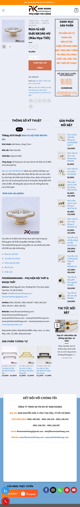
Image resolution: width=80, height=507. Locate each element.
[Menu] (3, 10)
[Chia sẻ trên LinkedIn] (31, 107)
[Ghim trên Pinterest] (49, 101)
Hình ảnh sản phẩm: (13, 193)
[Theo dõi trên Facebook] (46, 490)
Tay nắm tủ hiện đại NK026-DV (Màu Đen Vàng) (44, 370)
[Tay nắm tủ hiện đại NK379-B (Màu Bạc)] (9, 355)
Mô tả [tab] (19, 129)
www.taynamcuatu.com (12, 324)
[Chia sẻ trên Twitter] (40, 101)
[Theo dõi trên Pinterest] (67, 490)
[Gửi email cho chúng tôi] (53, 490)
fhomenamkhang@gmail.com (15, 296)
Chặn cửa (8, 272)
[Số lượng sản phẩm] (33, 57)
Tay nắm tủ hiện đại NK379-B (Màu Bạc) (8, 370)
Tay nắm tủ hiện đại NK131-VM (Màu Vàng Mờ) (26, 370)
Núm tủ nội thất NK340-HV (13, 171)
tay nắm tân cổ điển (38, 87)
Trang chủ (33, 20)
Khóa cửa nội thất (12, 263)
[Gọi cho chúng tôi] (60, 490)
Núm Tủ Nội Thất (34, 83)
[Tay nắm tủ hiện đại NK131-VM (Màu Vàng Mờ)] (26, 355)
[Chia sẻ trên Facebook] (35, 101)
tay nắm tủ (37, 92)
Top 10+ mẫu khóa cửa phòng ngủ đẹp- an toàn (67, 338)
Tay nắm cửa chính (12, 258)
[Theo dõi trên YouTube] (74, 490)
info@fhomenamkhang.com (19, 293)
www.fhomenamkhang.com (31, 437)
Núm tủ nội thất (11, 254)
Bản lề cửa (9, 267)
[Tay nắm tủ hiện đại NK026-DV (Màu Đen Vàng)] (44, 355)
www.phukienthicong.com (57, 437)
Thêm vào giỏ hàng (40, 65)
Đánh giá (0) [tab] (31, 129)
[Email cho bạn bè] (44, 101)
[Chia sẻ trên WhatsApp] (31, 101)
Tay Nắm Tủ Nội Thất (39, 22)
